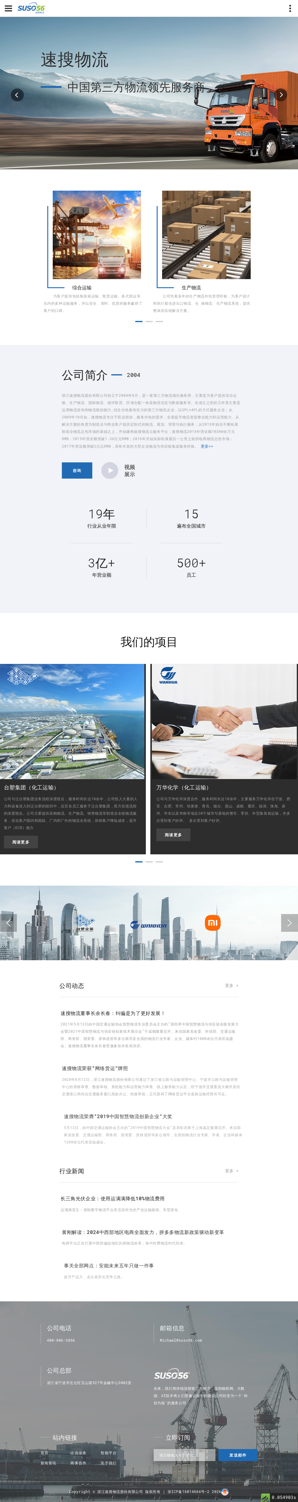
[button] (139, 338)
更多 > (232, 985)
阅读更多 (21, 842)
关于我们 (109, 1462)
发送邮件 (237, 1455)
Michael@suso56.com (181, 1340)
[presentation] (8, 923)
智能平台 (109, 1452)
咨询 (256, 470)
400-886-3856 (61, 1340)
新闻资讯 (49, 1462)
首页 (45, 1452)
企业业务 (78, 1452)
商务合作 (78, 1462)
